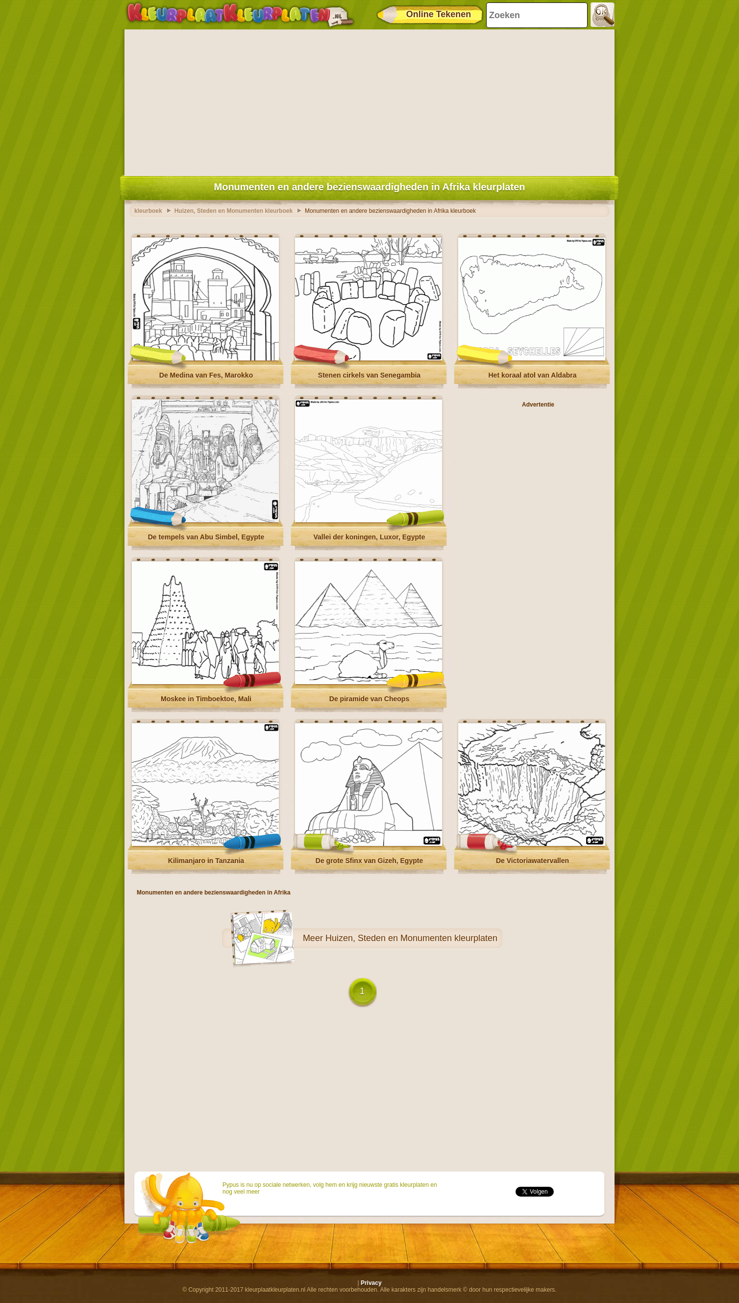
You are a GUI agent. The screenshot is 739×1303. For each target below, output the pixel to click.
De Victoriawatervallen (532, 861)
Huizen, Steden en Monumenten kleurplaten (411, 938)
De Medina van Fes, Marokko (206, 375)
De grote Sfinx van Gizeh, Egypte (369, 861)
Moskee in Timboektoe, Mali (206, 699)
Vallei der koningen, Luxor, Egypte (369, 537)
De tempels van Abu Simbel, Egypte (206, 537)
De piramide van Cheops (369, 699)
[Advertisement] (369, 100)
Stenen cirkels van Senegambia (369, 375)
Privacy (371, 1282)
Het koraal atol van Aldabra (533, 375)
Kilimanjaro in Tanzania (206, 861)
